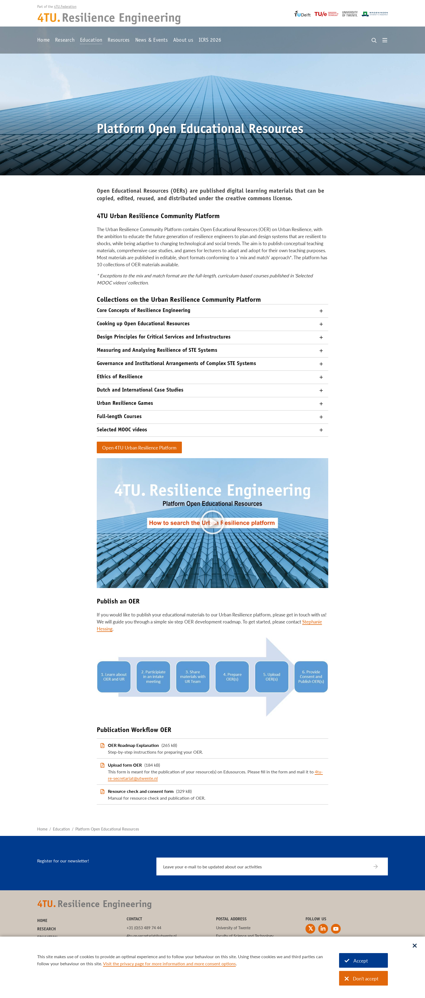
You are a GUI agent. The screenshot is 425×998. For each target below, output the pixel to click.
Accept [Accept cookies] (356, 961)
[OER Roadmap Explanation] (212, 748)
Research (65, 40)
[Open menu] (385, 40)
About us (183, 40)
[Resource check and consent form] (212, 794)
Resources (119, 40)
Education (91, 40)
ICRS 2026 (210, 40)
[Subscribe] (379, 866)
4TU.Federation (65, 7)
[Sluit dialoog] (414, 946)
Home (43, 40)
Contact (134, 919)
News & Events (151, 40)
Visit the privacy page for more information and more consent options (169, 963)
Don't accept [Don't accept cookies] (361, 978)
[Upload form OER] (212, 771)
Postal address (231, 919)
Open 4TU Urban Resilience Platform (139, 448)
